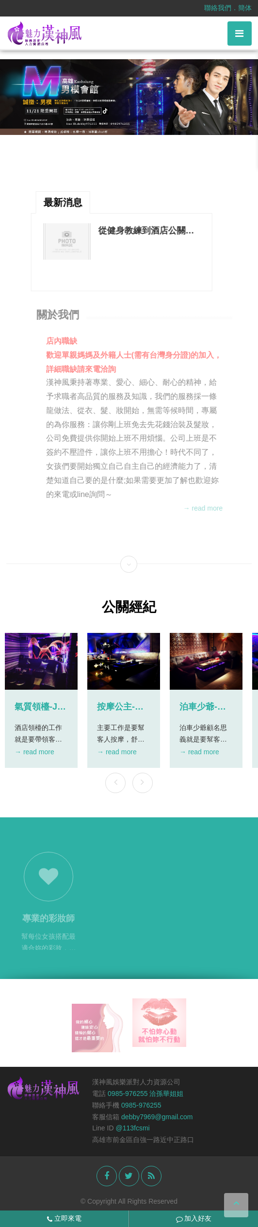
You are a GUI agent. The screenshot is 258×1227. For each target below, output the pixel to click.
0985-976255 (141, 1105)
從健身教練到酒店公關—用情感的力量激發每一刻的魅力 (146, 231)
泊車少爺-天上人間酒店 (202, 707)
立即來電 (64, 1218)
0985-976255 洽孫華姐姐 (145, 1093)
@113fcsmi (132, 1128)
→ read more (205, 508)
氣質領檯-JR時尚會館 (39, 707)
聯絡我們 (217, 8)
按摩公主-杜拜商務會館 (120, 707)
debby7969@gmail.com (157, 1117)
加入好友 (194, 1218)
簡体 (245, 8)
